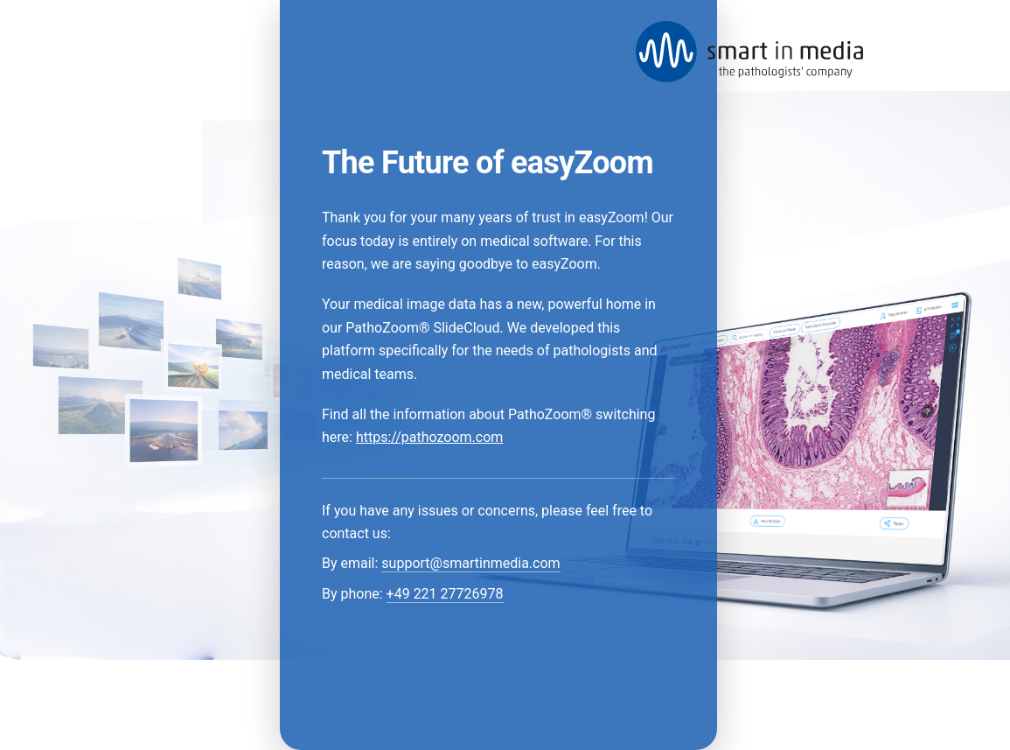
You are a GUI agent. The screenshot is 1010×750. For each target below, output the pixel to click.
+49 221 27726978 (445, 593)
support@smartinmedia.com (470, 563)
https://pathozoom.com (429, 437)
